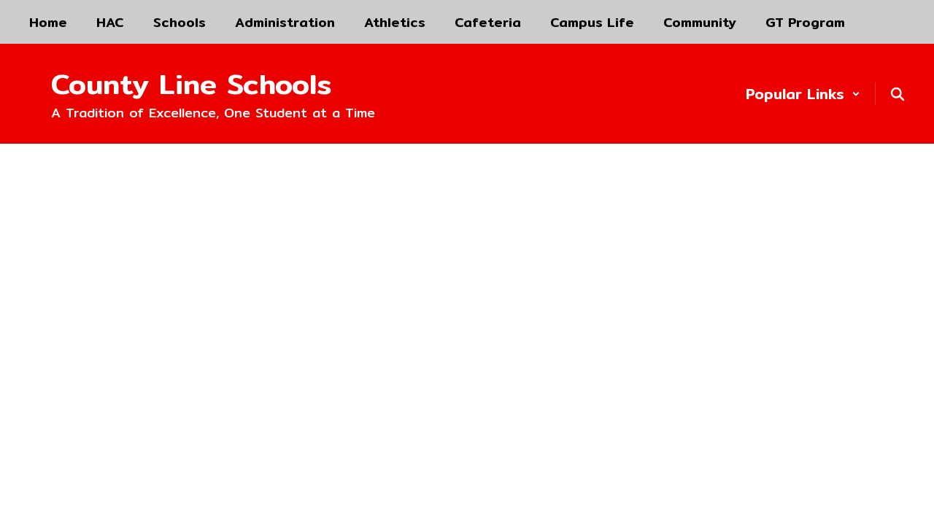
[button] (803, 93)
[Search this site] (897, 94)
